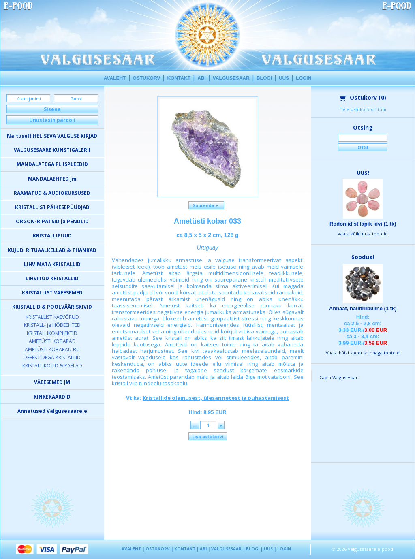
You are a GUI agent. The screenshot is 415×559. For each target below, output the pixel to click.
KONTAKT (178, 78)
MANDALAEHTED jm (52, 178)
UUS (284, 78)
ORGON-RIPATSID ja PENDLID (52, 221)
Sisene (52, 109)
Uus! (363, 172)
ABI (201, 78)
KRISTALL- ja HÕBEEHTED (52, 325)
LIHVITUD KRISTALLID (52, 278)
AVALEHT (115, 78)
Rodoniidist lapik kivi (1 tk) (362, 224)
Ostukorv (363, 97)
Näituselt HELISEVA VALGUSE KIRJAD (52, 135)
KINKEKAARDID (52, 396)
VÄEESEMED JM (52, 382)
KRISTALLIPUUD (52, 235)
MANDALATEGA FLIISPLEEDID (52, 164)
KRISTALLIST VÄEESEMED (52, 292)
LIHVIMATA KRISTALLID (52, 264)
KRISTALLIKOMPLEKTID (52, 333)
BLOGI (264, 78)
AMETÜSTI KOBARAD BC (52, 349)
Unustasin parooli (52, 120)
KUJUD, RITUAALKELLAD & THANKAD (52, 250)
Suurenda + (206, 205)
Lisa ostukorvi (207, 437)
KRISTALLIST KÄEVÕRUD (52, 317)
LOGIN (303, 78)
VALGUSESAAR (231, 78)
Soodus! (362, 257)
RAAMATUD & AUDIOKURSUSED (52, 193)
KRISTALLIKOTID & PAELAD (52, 365)
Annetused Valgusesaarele (52, 411)
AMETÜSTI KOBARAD (52, 341)
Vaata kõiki (363, 233)
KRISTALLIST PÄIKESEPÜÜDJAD (52, 207)
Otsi (362, 147)
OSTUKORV (146, 78)
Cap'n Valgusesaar (338, 377)
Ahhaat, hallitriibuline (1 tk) (363, 308)
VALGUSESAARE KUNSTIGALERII (52, 150)
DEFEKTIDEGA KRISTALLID (52, 357)
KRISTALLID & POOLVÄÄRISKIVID (52, 306)
